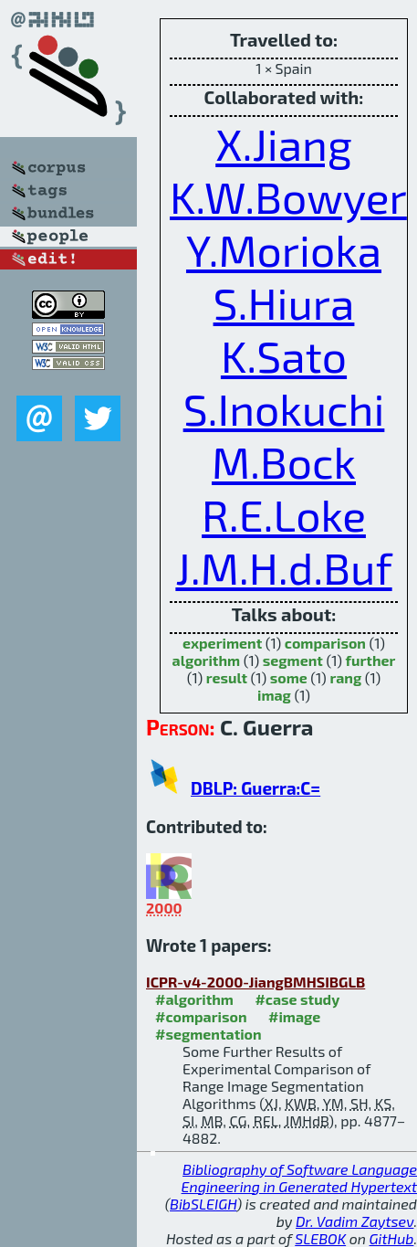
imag (274, 694)
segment (293, 660)
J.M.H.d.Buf (283, 567)
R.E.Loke (284, 514)
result (226, 677)
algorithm (206, 660)
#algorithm (194, 999)
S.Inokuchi (284, 408)
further (371, 660)
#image (294, 1016)
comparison (325, 642)
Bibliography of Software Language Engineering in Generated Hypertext (299, 1177)
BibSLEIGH (203, 1203)
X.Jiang (283, 143)
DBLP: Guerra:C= (255, 787)
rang (345, 677)
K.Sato (284, 355)
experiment (222, 642)
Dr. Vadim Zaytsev (354, 1221)
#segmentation (208, 1033)
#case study (297, 999)
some (289, 677)
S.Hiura (284, 302)
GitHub (392, 1238)
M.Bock (284, 461)
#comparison (201, 1016)
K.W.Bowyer (288, 196)
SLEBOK (320, 1238)
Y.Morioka (283, 249)
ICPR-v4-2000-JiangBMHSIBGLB (255, 981)
